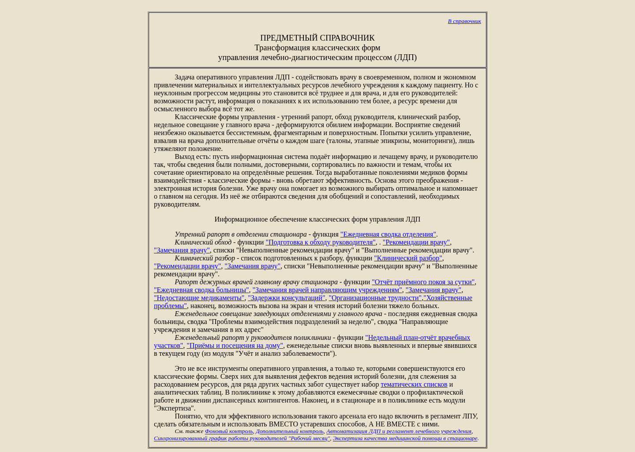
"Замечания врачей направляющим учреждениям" (327, 290)
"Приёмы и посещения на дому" (235, 345)
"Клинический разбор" (408, 258)
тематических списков (414, 384)
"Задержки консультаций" (286, 297)
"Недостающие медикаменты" (199, 297)
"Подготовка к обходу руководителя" (320, 242)
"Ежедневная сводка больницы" (201, 290)
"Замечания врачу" (182, 250)
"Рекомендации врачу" (416, 242)
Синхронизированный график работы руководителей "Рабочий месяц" (242, 438)
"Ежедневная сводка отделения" (388, 234)
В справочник (464, 21)
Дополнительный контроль (289, 431)
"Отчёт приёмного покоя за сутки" (423, 282)
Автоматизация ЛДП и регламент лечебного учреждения (398, 431)
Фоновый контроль (229, 431)
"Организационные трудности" (375, 297)
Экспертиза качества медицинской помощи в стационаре (405, 438)
